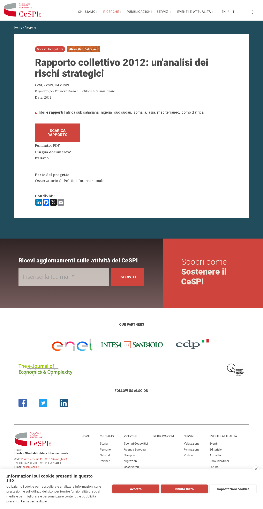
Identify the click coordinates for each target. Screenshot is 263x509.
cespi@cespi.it (31, 467)
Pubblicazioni (139, 12)
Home (18, 27)
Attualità (215, 455)
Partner (105, 461)
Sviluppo (129, 455)
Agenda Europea (135, 449)
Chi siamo (87, 12)
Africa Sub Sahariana (82, 112)
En (224, 12)
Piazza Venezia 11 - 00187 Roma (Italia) (44, 459)
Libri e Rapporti (51, 112)
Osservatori (131, 467)
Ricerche (111, 12)
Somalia (139, 112)
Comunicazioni (219, 461)
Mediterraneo (168, 112)
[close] (256, 468)
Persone (105, 449)
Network (105, 455)
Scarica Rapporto (57, 132)
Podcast (189, 455)
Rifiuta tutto (184, 489)
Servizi (164, 12)
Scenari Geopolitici (136, 443)
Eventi (214, 443)
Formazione (192, 449)
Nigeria (106, 112)
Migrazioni (130, 461)
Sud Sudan (122, 112)
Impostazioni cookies (233, 489)
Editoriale (216, 449)
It (233, 12)
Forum (214, 467)
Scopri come (204, 272)
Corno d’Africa (192, 112)
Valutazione (192, 443)
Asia (151, 112)
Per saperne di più (34, 501)
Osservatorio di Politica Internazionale (69, 180)
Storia (104, 443)
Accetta (136, 489)
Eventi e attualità (194, 12)
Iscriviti (127, 277)
